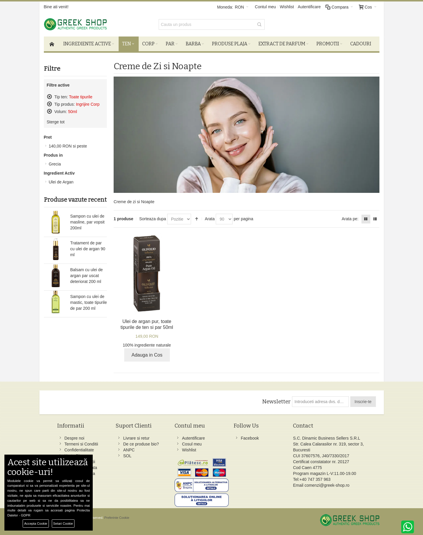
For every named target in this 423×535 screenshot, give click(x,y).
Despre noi (74, 438)
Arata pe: (350, 218)
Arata (210, 218)
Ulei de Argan (61, 182)
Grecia (55, 164)
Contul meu (265, 6)
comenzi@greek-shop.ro (326, 485)
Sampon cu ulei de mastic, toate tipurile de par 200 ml (88, 302)
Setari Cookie (63, 523)
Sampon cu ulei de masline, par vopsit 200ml (87, 222)
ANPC (129, 450)
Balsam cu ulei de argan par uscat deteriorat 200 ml (86, 275)
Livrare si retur (136, 438)
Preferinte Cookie (116, 517)
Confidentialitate (79, 450)
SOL (127, 455)
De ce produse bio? (141, 444)
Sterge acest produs (49, 96)
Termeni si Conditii (81, 444)
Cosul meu (192, 444)
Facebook (250, 438)
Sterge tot (56, 122)
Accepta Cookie (35, 523)
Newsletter (276, 401)
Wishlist (287, 6)
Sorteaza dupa (152, 218)
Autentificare (309, 6)
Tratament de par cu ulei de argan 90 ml (87, 249)
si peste (68, 146)
